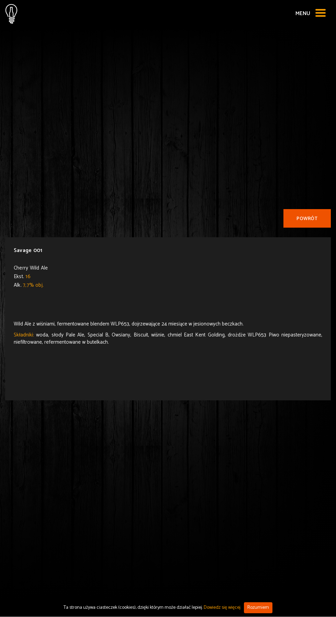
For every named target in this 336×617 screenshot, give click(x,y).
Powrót (306, 219)
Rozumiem (258, 608)
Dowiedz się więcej (222, 608)
